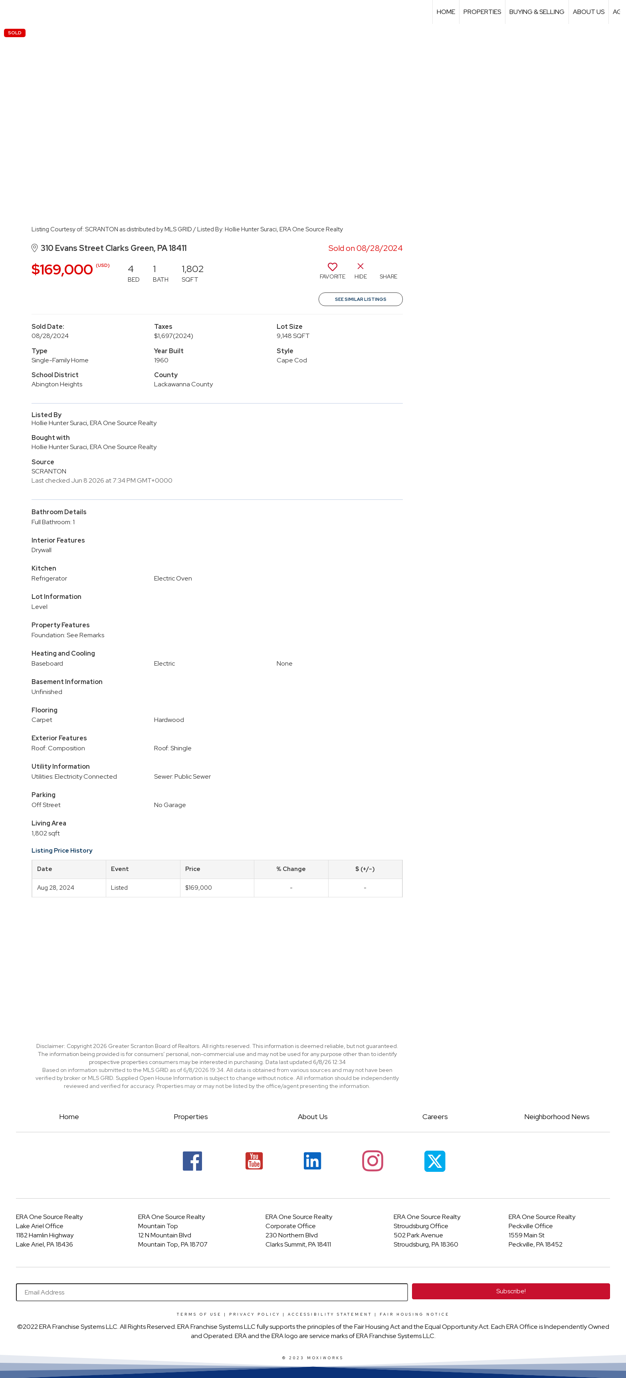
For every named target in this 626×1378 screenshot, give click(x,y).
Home (446, 12)
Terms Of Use (199, 1314)
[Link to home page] (10, 12)
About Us (588, 12)
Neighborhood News (557, 1116)
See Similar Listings (360, 299)
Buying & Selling (537, 12)
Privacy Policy (254, 1314)
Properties (482, 12)
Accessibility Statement (330, 1314)
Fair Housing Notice (415, 1314)
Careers (435, 1116)
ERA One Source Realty (49, 1217)
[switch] (333, 274)
